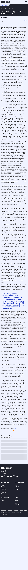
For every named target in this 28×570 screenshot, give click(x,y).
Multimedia (17, 486)
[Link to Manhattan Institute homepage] (6, 468)
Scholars (16, 500)
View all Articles (4, 5)
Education (3, 488)
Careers (2, 500)
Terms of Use (3, 510)
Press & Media (17, 504)
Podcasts (16, 488)
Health (2, 490)
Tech (2, 493)
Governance (3, 489)
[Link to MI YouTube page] (11, 476)
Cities (2, 484)
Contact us (17, 503)
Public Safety (4, 492)
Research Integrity (18, 501)
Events (2, 499)
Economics (4, 17)
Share (25, 20)
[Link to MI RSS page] (17, 476)
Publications (17, 484)
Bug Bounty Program (23, 510)
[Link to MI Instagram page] (14, 476)
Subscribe (3, 501)
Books (16, 485)
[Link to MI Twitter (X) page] (5, 476)
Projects (16, 489)
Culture (2, 485)
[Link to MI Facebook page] (2, 476)
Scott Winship (12, 8)
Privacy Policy (10, 510)
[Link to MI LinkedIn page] (8, 476)
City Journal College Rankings (20, 490)
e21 (2, 21)
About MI (16, 499)
